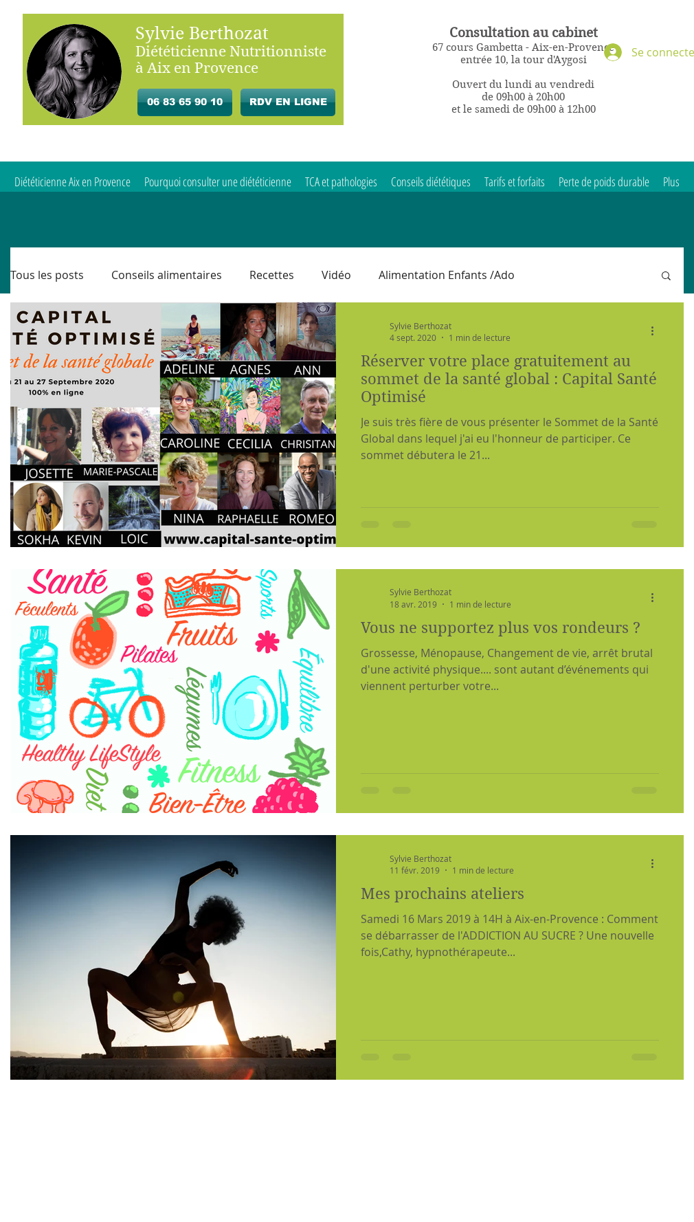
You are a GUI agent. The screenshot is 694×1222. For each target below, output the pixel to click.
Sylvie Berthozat (202, 33)
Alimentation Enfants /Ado (447, 274)
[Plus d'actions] (657, 331)
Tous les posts (47, 274)
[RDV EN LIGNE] (287, 102)
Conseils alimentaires (166, 274)
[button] (666, 276)
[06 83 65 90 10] (184, 102)
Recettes (271, 274)
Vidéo (336, 274)
